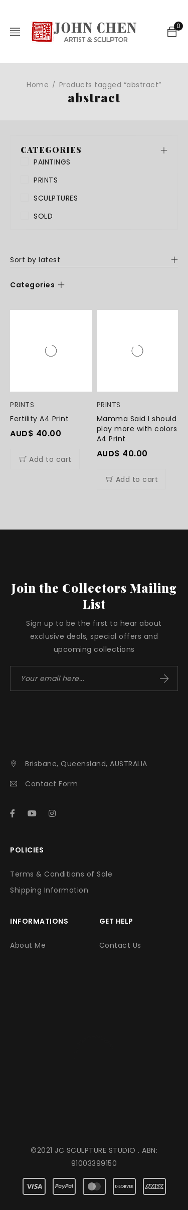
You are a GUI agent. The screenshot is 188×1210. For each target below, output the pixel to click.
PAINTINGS (52, 162)
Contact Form (51, 784)
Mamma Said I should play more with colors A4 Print (137, 429)
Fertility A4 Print (39, 419)
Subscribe (164, 678)
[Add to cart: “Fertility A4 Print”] (45, 459)
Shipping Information (49, 890)
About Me (28, 945)
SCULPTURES (56, 198)
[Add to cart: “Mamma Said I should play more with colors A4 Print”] (131, 479)
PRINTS (46, 180)
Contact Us (120, 945)
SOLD (43, 216)
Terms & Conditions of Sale (61, 874)
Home (38, 85)
